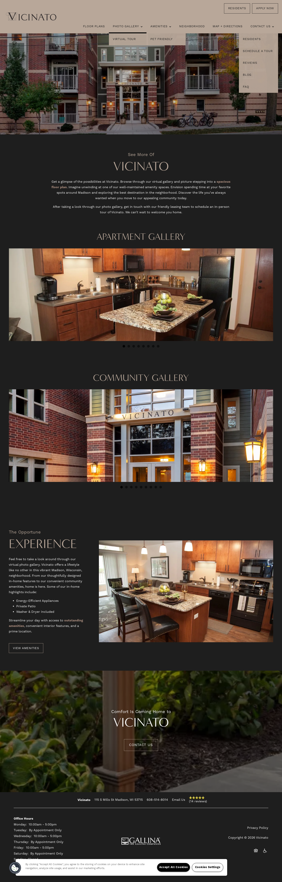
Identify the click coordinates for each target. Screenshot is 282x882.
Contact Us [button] (141, 745)
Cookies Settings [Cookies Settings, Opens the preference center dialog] (208, 867)
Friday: (19, 848)
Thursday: (21, 842)
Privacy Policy (257, 828)
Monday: (20, 824)
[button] (237, 8)
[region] (121, 867)
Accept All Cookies (173, 867)
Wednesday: (23, 836)
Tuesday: (20, 830)
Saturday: (21, 854)
